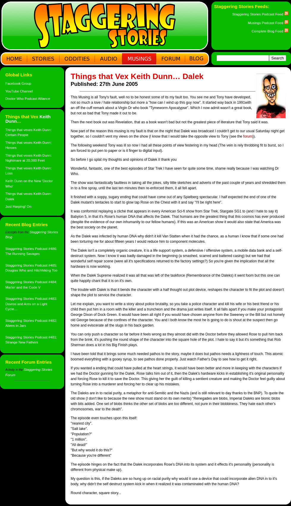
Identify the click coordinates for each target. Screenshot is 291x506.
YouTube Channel (19, 91)
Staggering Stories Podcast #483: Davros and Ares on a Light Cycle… (31, 304)
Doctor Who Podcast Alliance (27, 98)
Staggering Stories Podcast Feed (260, 14)
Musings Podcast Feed (268, 23)
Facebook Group (18, 83)
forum (247, 136)
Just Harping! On (18, 206)
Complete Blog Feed (270, 31)
